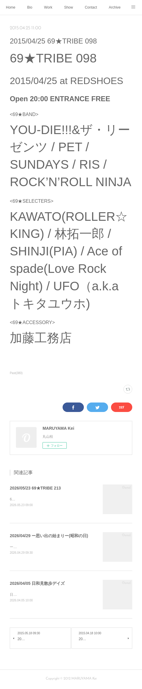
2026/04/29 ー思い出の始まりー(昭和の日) (49, 536)
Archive (115, 7)
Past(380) (16, 373)
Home (10, 7)
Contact (91, 7)
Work (48, 7)
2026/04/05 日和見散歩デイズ (37, 584)
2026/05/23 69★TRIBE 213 (35, 488)
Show (68, 7)
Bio (29, 7)
